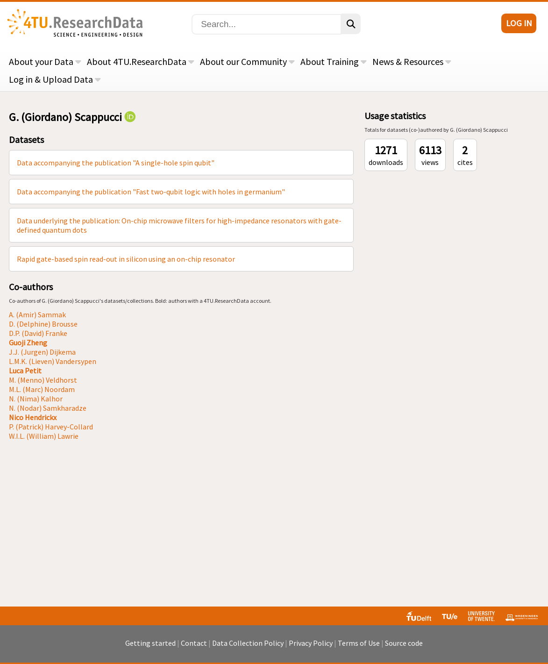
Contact (194, 643)
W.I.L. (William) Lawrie (43, 436)
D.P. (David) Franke (38, 333)
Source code (404, 643)
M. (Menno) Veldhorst (43, 380)
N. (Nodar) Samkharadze (47, 408)
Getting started (150, 643)
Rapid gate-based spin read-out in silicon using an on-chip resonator (126, 259)
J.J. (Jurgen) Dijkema (42, 352)
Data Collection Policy (248, 643)
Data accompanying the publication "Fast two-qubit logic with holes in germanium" (151, 191)
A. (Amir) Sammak (37, 314)
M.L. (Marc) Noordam (42, 389)
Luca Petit (25, 370)
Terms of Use (359, 643)
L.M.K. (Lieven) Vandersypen (52, 361)
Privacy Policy (311, 643)
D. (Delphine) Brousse (43, 323)
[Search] (267, 24)
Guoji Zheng (28, 342)
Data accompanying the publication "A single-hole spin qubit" (115, 162)
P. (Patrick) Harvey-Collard (51, 426)
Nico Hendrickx (33, 417)
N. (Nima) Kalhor (36, 398)
